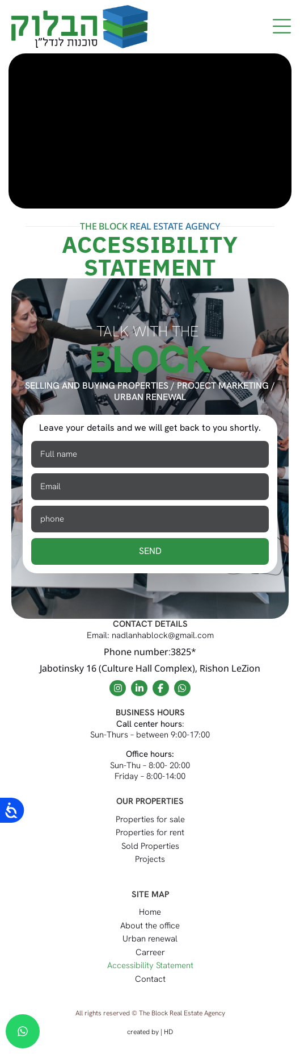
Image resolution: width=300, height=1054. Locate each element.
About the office (150, 925)
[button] (281, 27)
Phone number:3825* (150, 651)
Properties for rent (150, 832)
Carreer (150, 952)
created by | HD (150, 1031)
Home (150, 912)
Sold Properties (150, 846)
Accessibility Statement (150, 965)
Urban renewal (150, 938)
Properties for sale (150, 819)
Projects (150, 859)
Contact (150, 979)
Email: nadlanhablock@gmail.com (150, 635)
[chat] (23, 1031)
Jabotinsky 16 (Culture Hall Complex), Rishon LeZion (150, 668)
